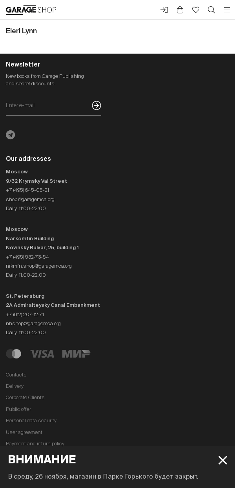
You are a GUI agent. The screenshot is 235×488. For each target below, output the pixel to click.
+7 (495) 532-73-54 (27, 257)
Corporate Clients (25, 397)
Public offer (18, 409)
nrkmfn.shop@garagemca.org (39, 266)
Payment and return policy (35, 444)
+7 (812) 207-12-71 (25, 314)
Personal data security (31, 420)
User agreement (24, 432)
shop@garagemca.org (30, 199)
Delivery (15, 386)
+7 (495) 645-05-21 (27, 190)
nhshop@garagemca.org (33, 323)
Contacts (16, 375)
